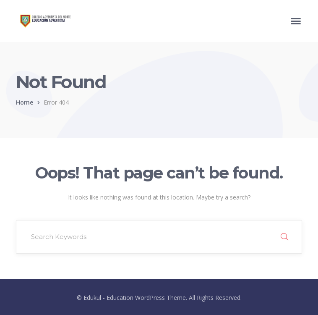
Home (24, 102)
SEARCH (284, 237)
